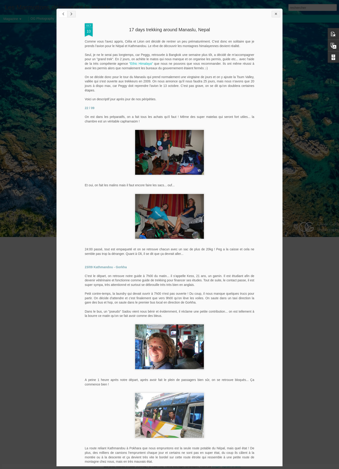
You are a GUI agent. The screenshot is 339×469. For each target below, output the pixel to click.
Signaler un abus (231, 466)
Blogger (216, 466)
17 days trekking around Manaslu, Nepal (169, 29)
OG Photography (42, 18)
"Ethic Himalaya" (141, 63)
